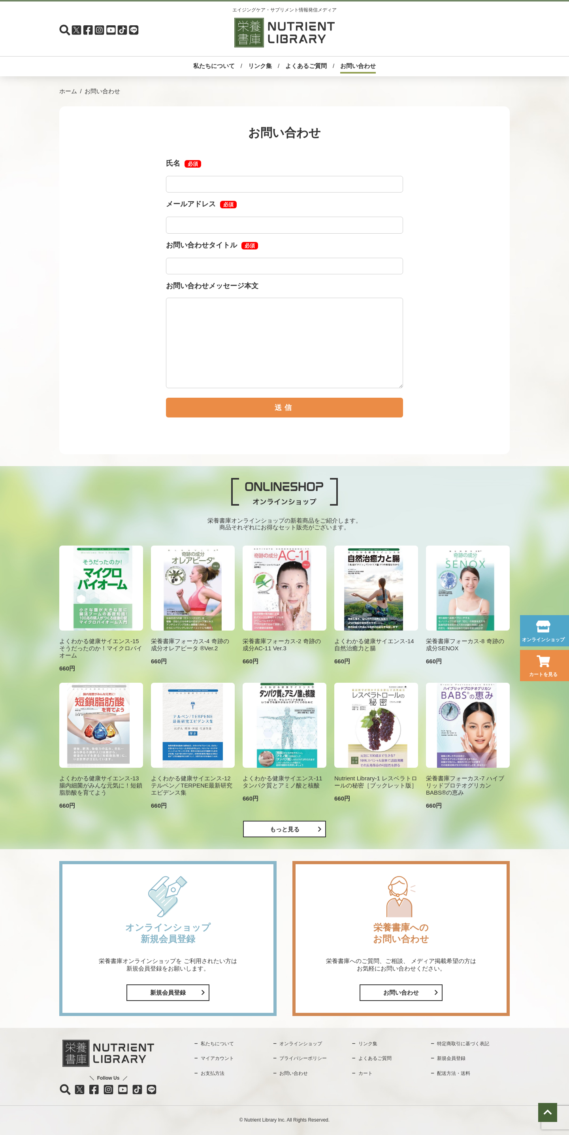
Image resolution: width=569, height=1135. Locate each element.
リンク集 (260, 65)
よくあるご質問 (306, 65)
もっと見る (285, 829)
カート (365, 1073)
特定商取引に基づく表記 (463, 1043)
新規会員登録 (168, 992)
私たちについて (214, 65)
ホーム (68, 91)
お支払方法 (212, 1073)
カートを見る (543, 674)
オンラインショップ (543, 639)
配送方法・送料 (453, 1073)
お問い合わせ (358, 65)
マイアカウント (217, 1058)
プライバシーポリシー (303, 1058)
